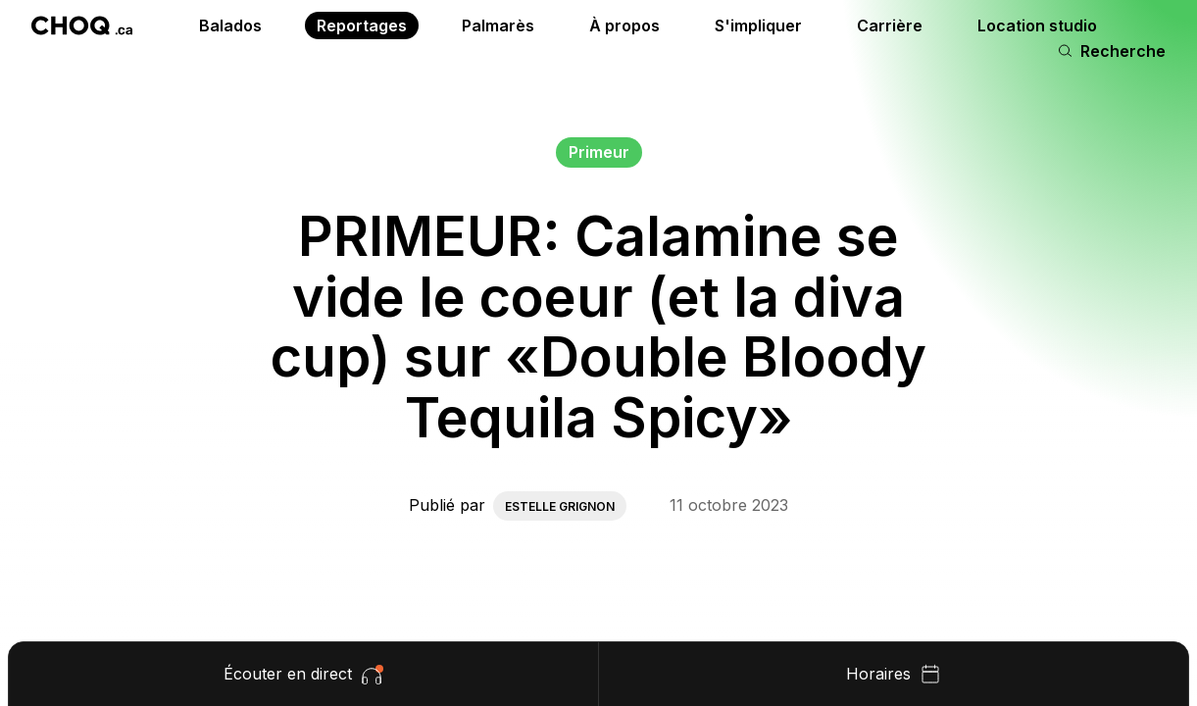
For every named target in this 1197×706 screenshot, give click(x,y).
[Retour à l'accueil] (81, 25)
